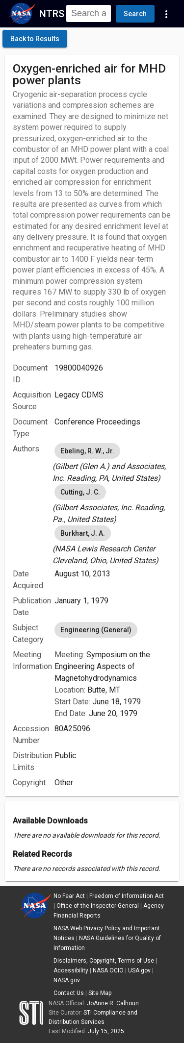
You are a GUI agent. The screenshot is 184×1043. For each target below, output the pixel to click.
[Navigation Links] (166, 14)
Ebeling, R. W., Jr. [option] (87, 451)
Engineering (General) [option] (95, 630)
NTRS (51, 14)
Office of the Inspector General (97, 905)
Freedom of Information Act (126, 896)
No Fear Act (69, 896)
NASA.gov (66, 980)
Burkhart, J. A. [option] (82, 533)
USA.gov (139, 970)
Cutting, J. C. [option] (80, 492)
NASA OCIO (108, 970)
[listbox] (112, 462)
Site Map (99, 993)
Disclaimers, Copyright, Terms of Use (103, 960)
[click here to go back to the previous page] (34, 39)
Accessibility (70, 970)
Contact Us (68, 993)
